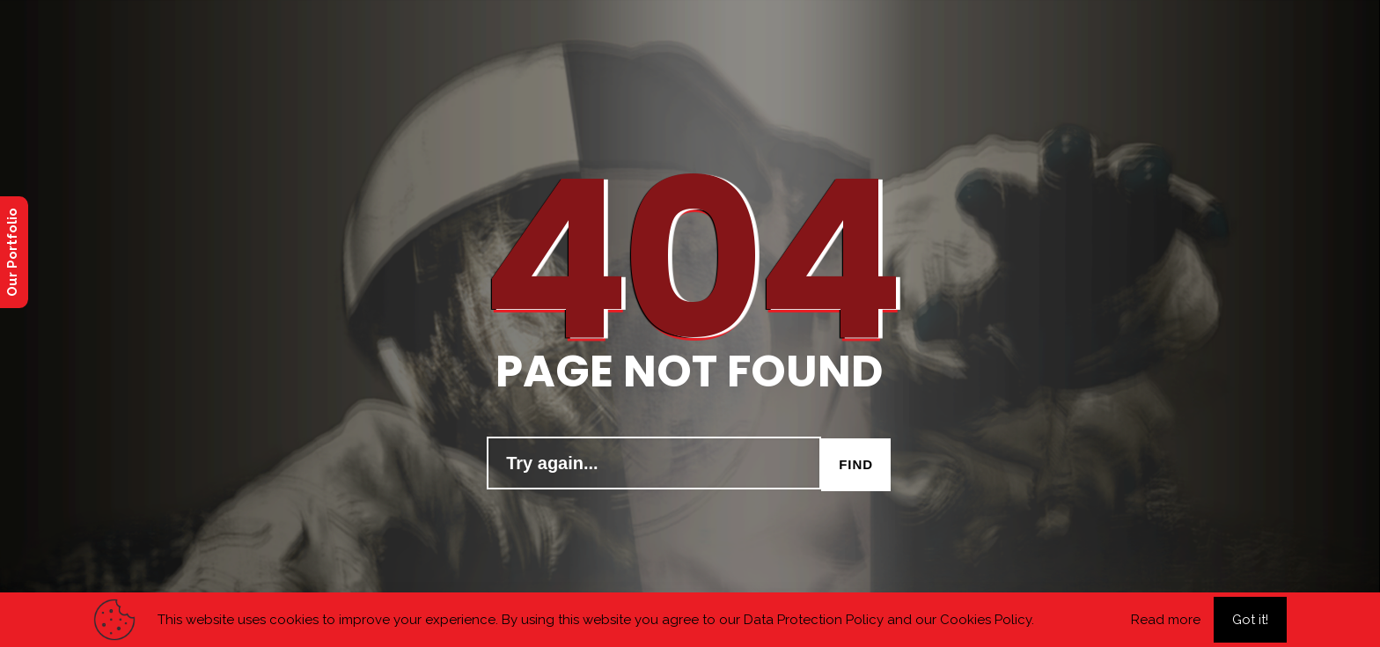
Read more (1165, 620)
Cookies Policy (985, 620)
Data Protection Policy (814, 620)
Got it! (1250, 620)
